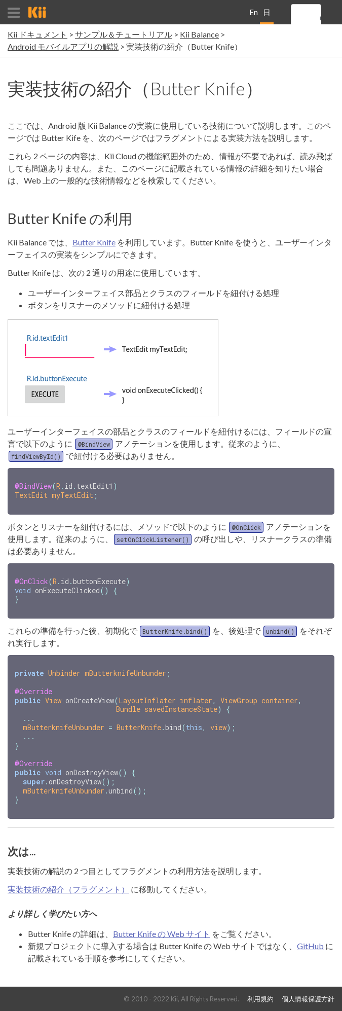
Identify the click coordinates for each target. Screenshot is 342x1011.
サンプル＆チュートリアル (123, 34)
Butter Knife (94, 242)
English (253, 16)
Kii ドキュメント (37, 34)
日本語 (267, 16)
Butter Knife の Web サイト (161, 923)
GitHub (310, 936)
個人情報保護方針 (308, 999)
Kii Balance (199, 34)
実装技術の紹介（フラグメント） (68, 879)
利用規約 (260, 999)
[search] (320, 19)
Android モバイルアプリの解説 (63, 46)
